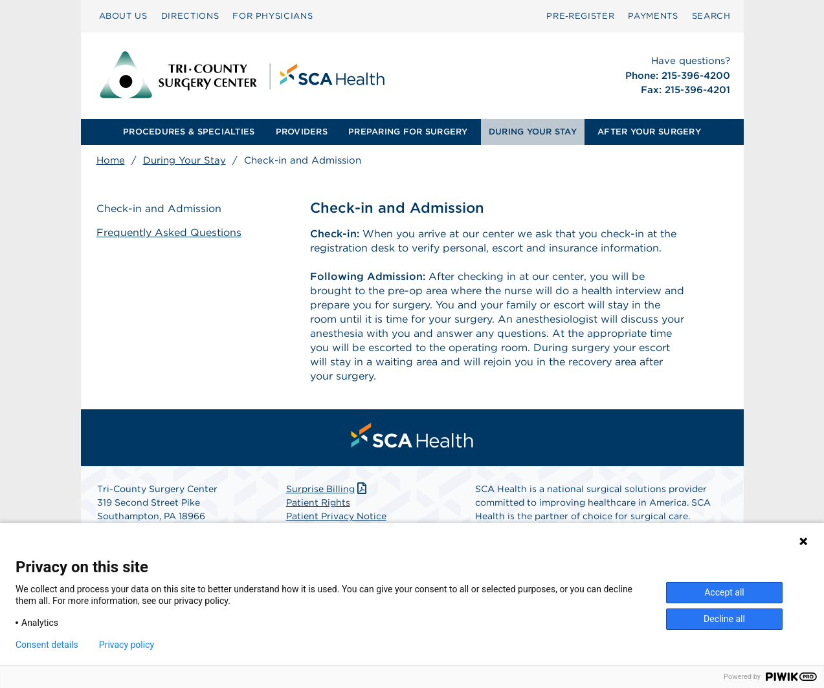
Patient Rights (318, 502)
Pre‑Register (580, 16)
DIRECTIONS (190, 16)
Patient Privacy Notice (336, 516)
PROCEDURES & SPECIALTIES (188, 131)
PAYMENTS (653, 16)
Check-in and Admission (158, 208)
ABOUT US (123, 16)
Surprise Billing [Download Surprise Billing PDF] (328, 489)
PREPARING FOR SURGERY (407, 131)
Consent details (47, 645)
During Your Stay (184, 160)
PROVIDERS (302, 131)
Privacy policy (126, 645)
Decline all (724, 619)
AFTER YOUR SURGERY (649, 131)
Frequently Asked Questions (168, 232)
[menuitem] (123, 16)
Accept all (724, 592)
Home (110, 160)
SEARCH (711, 16)
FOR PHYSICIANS (272, 16)
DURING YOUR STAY (533, 131)
